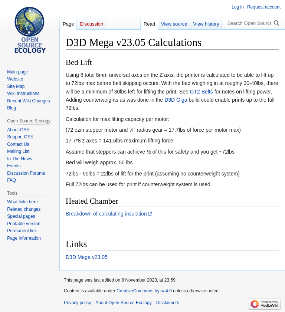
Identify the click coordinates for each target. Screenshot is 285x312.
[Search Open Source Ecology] (253, 23)
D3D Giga (175, 100)
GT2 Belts (201, 92)
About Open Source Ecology (123, 302)
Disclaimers (167, 302)
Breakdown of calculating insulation (106, 214)
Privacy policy (77, 302)
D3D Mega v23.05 (87, 257)
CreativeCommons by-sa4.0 (144, 290)
